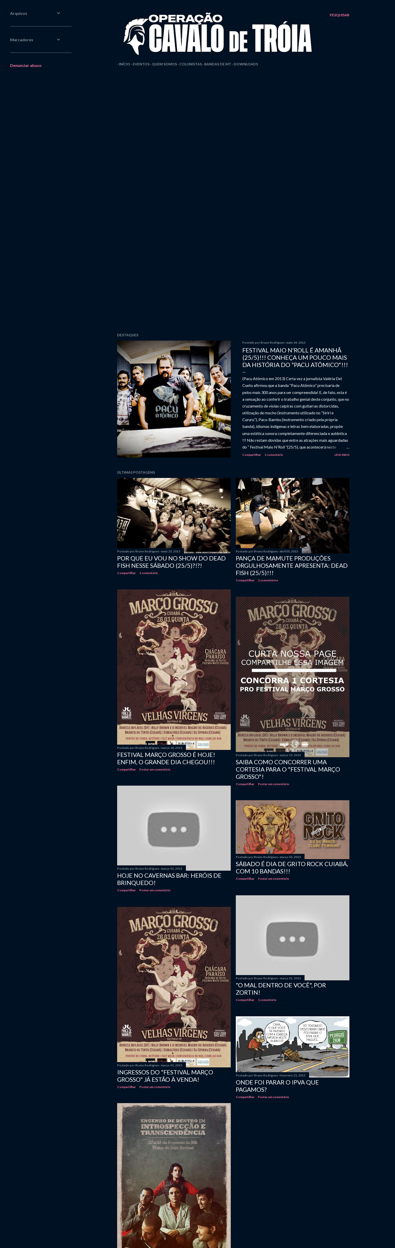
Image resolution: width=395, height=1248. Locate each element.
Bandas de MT (216, 64)
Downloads (244, 64)
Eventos (139, 64)
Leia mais (342, 455)
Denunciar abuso (26, 65)
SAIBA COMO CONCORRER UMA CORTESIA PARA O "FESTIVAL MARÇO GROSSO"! (288, 769)
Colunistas (189, 64)
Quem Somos (162, 64)
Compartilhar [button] (251, 455)
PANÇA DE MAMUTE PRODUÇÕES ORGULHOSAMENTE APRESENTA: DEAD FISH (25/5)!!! (292, 565)
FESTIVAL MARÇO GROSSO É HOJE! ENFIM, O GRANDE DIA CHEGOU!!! (166, 758)
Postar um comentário (155, 769)
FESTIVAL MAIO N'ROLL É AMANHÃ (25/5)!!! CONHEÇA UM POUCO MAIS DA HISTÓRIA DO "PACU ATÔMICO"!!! (295, 357)
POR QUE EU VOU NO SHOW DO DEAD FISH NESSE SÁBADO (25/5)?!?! (171, 561)
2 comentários (268, 580)
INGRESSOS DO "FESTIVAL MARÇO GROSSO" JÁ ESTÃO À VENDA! (165, 1075)
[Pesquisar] (339, 15)
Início (122, 64)
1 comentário (274, 455)
